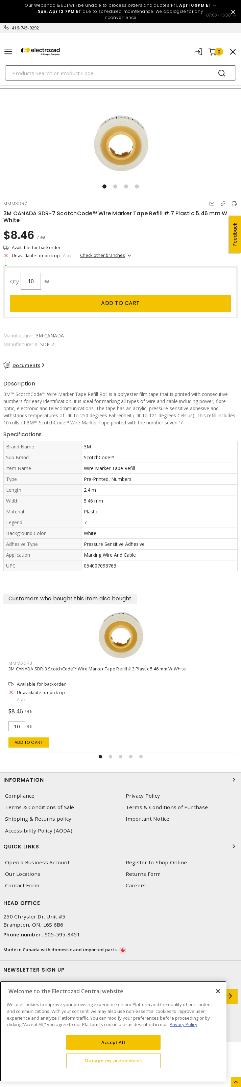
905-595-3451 (62, 934)
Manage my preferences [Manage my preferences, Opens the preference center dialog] (113, 1061)
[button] (104, 186)
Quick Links (120, 846)
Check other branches (102, 255)
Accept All (113, 1042)
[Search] (120, 73)
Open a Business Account (37, 862)
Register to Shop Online (156, 862)
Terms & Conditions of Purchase (167, 807)
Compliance (20, 796)
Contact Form (22, 885)
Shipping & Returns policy (38, 819)
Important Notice (148, 819)
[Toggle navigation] (8, 51)
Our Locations (22, 874)
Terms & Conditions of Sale (39, 807)
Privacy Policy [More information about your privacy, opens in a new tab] (183, 1024)
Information (120, 779)
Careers (136, 885)
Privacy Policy (143, 796)
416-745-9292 (25, 28)
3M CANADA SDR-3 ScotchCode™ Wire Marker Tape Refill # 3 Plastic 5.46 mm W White (97, 669)
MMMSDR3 (20, 663)
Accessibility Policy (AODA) (38, 830)
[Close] (218, 991)
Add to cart (120, 303)
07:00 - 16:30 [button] (218, 15)
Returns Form (143, 874)
